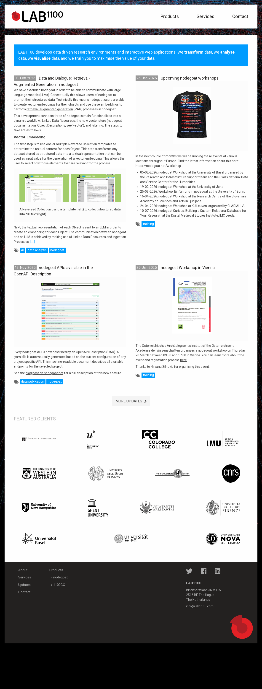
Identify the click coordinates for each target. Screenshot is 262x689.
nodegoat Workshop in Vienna (188, 267)
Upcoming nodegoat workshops (190, 78)
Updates (24, 585)
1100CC (59, 585)
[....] (32, 241)
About (22, 570)
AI (22, 250)
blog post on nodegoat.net (44, 373)
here (183, 360)
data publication (32, 381)
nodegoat (57, 250)
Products (169, 16)
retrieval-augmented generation (50, 109)
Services (205, 16)
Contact (240, 16)
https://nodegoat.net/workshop (158, 166)
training (148, 224)
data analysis (37, 250)
